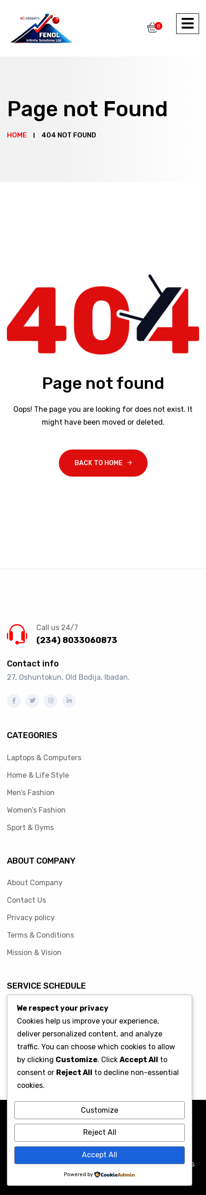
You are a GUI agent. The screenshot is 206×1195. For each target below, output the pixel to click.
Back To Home (98, 463)
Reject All (99, 1132)
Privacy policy (31, 917)
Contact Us (26, 900)
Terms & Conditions (40, 935)
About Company (35, 882)
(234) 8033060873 (76, 640)
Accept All (99, 1154)
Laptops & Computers (44, 757)
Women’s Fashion (36, 810)
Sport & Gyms (30, 827)
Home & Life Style (38, 775)
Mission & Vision (34, 952)
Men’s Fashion (31, 792)
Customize (99, 1110)
